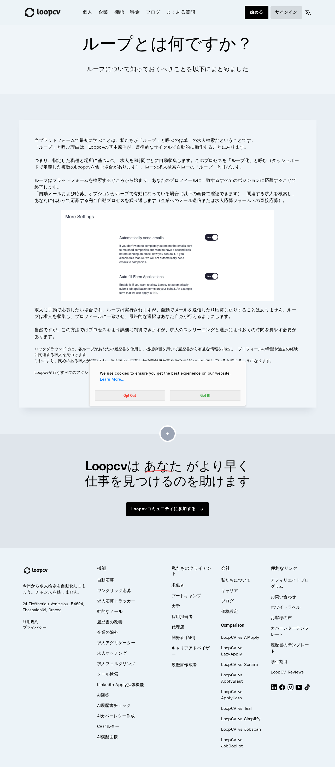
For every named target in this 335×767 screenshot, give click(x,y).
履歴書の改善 (110, 622)
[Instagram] (290, 690)
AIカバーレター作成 (116, 716)
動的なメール (110, 612)
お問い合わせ (283, 597)
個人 (87, 12)
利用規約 (31, 622)
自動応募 (105, 580)
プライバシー (35, 628)
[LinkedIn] (274, 690)
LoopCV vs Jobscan (241, 729)
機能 (119, 12)
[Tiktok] (307, 690)
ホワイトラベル (286, 607)
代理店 (178, 627)
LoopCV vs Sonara (239, 665)
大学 (176, 606)
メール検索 (108, 674)
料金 (135, 12)
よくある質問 (181, 12)
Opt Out (130, 395)
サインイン (286, 12)
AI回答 (103, 695)
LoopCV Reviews (287, 672)
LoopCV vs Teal (236, 709)
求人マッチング (112, 653)
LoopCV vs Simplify (241, 719)
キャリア (229, 591)
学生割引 (279, 662)
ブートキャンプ (186, 596)
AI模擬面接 (107, 737)
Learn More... (112, 379)
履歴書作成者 (184, 665)
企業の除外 (108, 633)
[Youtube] (299, 690)
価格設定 (229, 612)
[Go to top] (167, 433)
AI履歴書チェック (114, 706)
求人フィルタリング (116, 664)
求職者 (178, 586)
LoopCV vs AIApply (240, 638)
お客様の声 (281, 618)
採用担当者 (182, 617)
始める (256, 12)
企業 (103, 12)
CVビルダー (108, 727)
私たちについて (236, 580)
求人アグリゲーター (116, 643)
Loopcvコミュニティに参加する (167, 509)
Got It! (205, 395)
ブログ (153, 12)
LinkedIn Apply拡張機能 (120, 685)
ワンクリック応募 (114, 591)
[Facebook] (282, 690)
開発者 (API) (184, 638)
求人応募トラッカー (116, 601)
